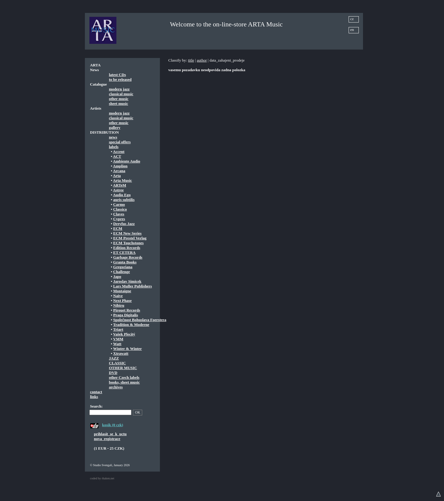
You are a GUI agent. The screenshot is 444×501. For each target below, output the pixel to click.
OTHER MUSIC (123, 368)
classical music (121, 94)
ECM (117, 228)
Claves (118, 214)
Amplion (120, 166)
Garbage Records (127, 257)
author (202, 60)
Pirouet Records (126, 310)
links (94, 396)
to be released (120, 79)
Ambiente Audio (126, 161)
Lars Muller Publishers (132, 286)
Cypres (119, 219)
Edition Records (126, 247)
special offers (120, 142)
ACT (117, 156)
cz (352, 19)
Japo (117, 276)
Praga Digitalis (125, 315)
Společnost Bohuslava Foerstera (139, 319)
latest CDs (117, 74)
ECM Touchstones (128, 243)
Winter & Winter (127, 348)
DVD (113, 372)
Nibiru (118, 305)
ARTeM (119, 185)
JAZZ (114, 358)
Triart (118, 329)
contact (96, 392)
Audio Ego (122, 195)
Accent (118, 151)
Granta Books (124, 262)
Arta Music (122, 180)
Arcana (119, 171)
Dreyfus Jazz (124, 223)
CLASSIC (117, 363)
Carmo (119, 204)
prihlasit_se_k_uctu (110, 434)
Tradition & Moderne (131, 324)
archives (116, 387)
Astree (118, 190)
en (352, 29)
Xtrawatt (120, 353)
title (191, 60)
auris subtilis (123, 199)
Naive (118, 295)
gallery (114, 127)
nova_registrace (107, 438)
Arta (117, 175)
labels (113, 146)
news (113, 137)
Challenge (121, 271)
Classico (120, 209)
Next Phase (122, 300)
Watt (117, 344)
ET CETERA (124, 252)
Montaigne (122, 291)
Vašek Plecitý (124, 334)
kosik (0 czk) (112, 425)
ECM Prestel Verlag (129, 238)
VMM (118, 339)
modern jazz (119, 89)
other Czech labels (124, 377)
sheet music (118, 103)
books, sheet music (124, 382)
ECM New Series (127, 233)
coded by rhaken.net (102, 478)
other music (118, 98)
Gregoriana (122, 267)
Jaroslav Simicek (127, 281)
